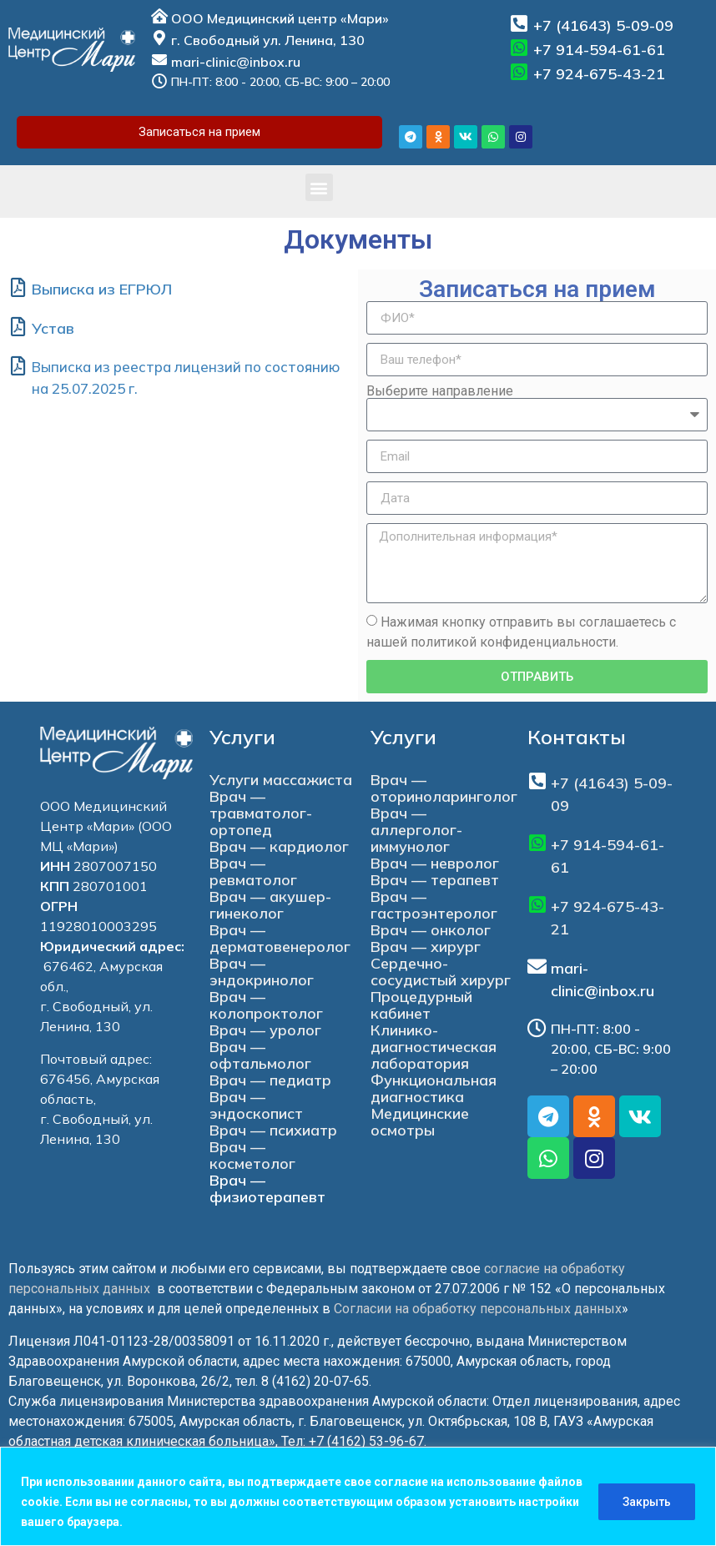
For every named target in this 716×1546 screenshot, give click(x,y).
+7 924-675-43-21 (599, 73)
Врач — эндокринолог (261, 972)
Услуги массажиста (280, 779)
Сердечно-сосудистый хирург (441, 972)
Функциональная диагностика (434, 1088)
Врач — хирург (426, 946)
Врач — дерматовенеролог (279, 938)
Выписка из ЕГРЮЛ (102, 289)
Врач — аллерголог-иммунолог (416, 829)
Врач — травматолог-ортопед (260, 813)
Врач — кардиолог (279, 846)
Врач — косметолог (252, 1155)
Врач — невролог (435, 863)
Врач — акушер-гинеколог (270, 905)
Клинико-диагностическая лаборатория (434, 1046)
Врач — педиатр (270, 1080)
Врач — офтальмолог (260, 1055)
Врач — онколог (431, 929)
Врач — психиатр (273, 1130)
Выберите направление (439, 391)
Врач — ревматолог (253, 871)
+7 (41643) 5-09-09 (603, 25)
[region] (358, 1496)
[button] (319, 187)
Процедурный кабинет (421, 1005)
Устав (53, 328)
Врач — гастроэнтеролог (434, 905)
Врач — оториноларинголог (444, 788)
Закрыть (647, 1501)
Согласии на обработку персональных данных (478, 1309)
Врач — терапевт (435, 879)
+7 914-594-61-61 (599, 49)
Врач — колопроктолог (266, 1005)
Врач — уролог (265, 1030)
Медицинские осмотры (420, 1122)
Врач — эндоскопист (256, 1105)
